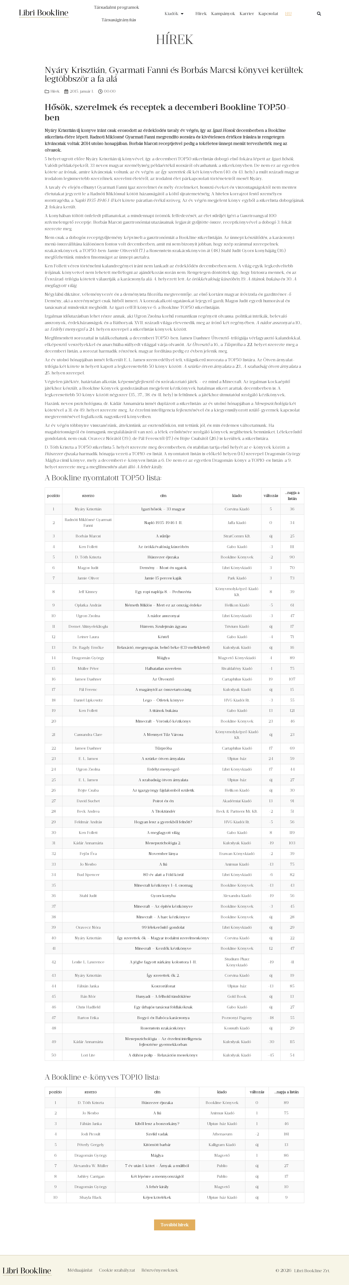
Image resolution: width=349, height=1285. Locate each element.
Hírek (201, 13)
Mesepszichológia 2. (163, 842)
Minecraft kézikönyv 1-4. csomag (163, 885)
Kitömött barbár (157, 1144)
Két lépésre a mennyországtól (157, 1176)
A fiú (163, 864)
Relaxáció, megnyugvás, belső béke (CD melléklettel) (163, 647)
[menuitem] (288, 13)
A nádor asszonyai (163, 615)
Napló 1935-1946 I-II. (163, 522)
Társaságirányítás (119, 19)
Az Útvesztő (163, 679)
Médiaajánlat (80, 1270)
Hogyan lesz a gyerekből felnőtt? (163, 821)
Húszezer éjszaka (163, 557)
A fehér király (157, 1186)
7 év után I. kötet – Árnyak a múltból (157, 1165)
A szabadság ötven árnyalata (163, 779)
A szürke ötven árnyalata (163, 758)
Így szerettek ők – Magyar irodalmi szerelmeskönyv (163, 937)
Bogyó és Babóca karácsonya (163, 1017)
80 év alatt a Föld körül (163, 874)
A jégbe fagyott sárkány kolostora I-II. (163, 962)
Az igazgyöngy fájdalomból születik (163, 790)
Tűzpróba (163, 748)
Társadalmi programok (116, 7)
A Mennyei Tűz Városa (163, 734)
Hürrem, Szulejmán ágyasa (163, 626)
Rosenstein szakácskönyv (163, 1028)
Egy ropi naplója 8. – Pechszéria (163, 591)
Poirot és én (163, 800)
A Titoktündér (163, 811)
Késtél (163, 636)
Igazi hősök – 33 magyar (163, 509)
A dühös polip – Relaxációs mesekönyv (163, 1055)
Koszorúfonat (163, 986)
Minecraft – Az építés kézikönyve (163, 906)
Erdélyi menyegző (163, 769)
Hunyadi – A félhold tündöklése (163, 996)
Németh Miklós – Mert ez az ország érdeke (163, 605)
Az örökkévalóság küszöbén (163, 546)
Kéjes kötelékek (157, 1197)
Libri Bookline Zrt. (312, 1270)
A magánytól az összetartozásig (163, 689)
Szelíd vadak (157, 1134)
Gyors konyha (163, 895)
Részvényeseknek (160, 1270)
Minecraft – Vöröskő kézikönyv (163, 721)
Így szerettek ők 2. (163, 975)
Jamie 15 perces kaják (163, 578)
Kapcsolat (268, 13)
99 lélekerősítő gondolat (163, 927)
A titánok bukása (163, 710)
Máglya (163, 657)
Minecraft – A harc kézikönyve (163, 916)
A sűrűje (163, 536)
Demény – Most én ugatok (163, 567)
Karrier (247, 13)
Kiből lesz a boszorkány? (157, 1123)
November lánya (163, 853)
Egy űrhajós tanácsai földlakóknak (163, 1007)
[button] (319, 14)
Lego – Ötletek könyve (163, 700)
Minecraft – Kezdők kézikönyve (163, 948)
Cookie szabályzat (117, 1270)
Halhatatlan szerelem (163, 668)
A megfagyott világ (163, 832)
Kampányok (223, 13)
